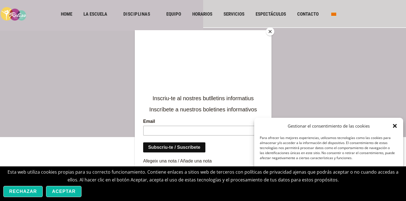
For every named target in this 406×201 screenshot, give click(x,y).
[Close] (270, 31)
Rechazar (23, 191)
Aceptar (64, 191)
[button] (395, 126)
